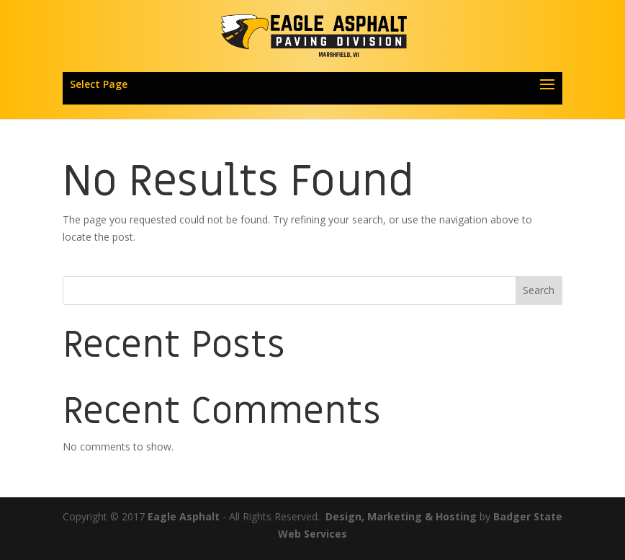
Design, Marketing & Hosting (401, 516)
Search (538, 290)
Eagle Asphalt (184, 516)
